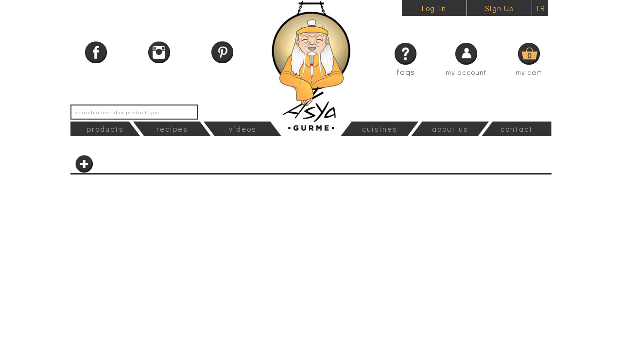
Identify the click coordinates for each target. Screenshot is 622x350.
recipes (172, 128)
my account (466, 72)
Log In (434, 8)
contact (517, 128)
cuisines (379, 128)
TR (540, 8)
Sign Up (499, 8)
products (105, 128)
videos (243, 128)
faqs (406, 71)
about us (450, 128)
